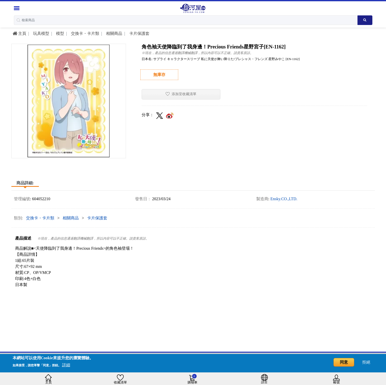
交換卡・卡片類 (84, 33)
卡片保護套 (138, 33)
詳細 (66, 365)
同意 (344, 362)
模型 (59, 33)
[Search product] (364, 20)
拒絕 (366, 362)
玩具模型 (40, 33)
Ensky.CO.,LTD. (283, 199)
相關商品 (113, 33)
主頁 (19, 33)
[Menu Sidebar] (17, 8)
